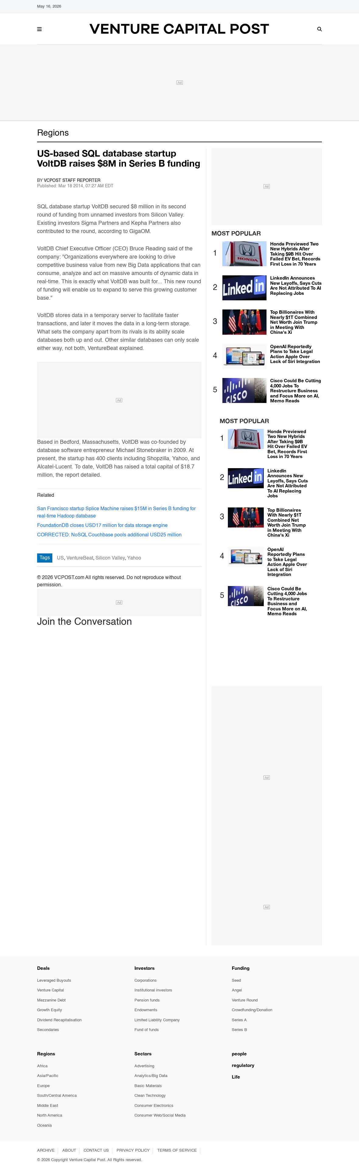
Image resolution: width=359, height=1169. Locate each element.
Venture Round (245, 1000)
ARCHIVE (46, 1151)
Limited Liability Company (157, 1020)
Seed (236, 981)
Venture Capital (50, 990)
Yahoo (134, 558)
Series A (239, 1020)
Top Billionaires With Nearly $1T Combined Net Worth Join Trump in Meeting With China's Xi (293, 322)
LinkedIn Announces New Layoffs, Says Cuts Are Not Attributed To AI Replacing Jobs (296, 285)
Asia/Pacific (47, 1076)
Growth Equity (49, 1010)
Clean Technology (150, 1096)
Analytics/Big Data (150, 1076)
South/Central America (57, 1096)
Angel (237, 990)
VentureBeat (79, 558)
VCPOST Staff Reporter (72, 180)
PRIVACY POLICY (133, 1151)
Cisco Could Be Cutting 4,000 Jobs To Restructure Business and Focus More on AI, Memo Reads (295, 390)
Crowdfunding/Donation (252, 1010)
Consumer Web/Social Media (160, 1116)
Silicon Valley (110, 558)
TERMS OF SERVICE (177, 1151)
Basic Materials (148, 1086)
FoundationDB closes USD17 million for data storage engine (102, 525)
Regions (53, 133)
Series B (239, 1030)
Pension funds (147, 1000)
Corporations (145, 981)
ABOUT (69, 1151)
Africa (42, 1066)
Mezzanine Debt (51, 1000)
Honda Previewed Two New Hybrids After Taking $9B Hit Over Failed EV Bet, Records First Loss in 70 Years (295, 254)
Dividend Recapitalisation (59, 1020)
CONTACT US (96, 1151)
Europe (43, 1086)
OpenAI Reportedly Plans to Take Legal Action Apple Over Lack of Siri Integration (295, 354)
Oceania (44, 1126)
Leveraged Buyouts (54, 981)
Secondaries (48, 1030)
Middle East (47, 1106)
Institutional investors (153, 990)
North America (49, 1116)
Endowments (145, 1010)
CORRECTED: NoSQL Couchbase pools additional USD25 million (109, 535)
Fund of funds (146, 1030)
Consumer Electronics (153, 1106)
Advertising (144, 1066)
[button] (39, 28)
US (60, 558)
